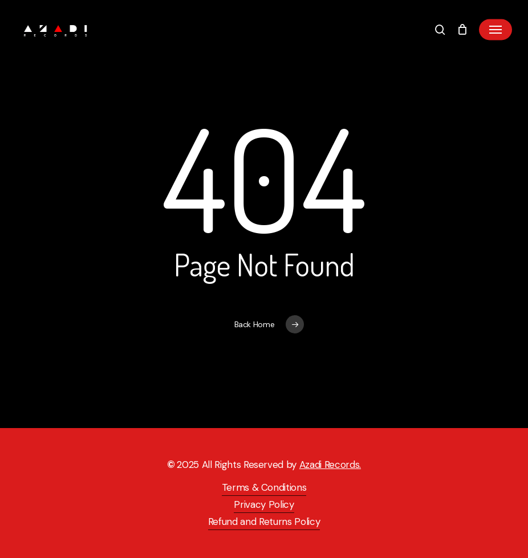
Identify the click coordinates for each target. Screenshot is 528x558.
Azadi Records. (330, 464)
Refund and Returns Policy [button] (264, 521)
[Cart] (462, 29)
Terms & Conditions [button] (264, 487)
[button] (495, 29)
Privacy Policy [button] (264, 504)
